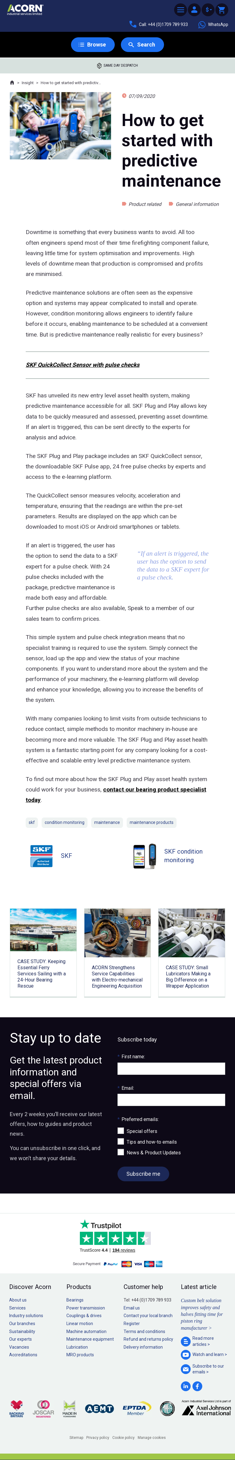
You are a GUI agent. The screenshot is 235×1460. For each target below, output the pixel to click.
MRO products (80, 1354)
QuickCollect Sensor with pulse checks (88, 364)
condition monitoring (64, 822)
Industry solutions (26, 1315)
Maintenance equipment (90, 1339)
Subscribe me (143, 1174)
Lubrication (77, 1347)
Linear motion (79, 1323)
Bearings (75, 1300)
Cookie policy (123, 1438)
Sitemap (76, 1438)
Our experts (20, 1339)
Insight (28, 82)
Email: (126, 1088)
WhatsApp (213, 24)
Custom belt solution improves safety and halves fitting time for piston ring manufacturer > (202, 1314)
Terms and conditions (144, 1331)
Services (17, 1307)
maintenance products (151, 822)
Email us (132, 1307)
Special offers (142, 1131)
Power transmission (85, 1307)
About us (18, 1300)
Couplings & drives (84, 1315)
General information (197, 204)
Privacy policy (97, 1438)
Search (146, 44)
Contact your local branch (148, 1315)
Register (132, 1323)
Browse (96, 44)
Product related (145, 204)
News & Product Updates (154, 1153)
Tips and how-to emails (152, 1142)
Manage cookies (152, 1438)
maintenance (107, 822)
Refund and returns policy (148, 1339)
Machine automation (86, 1331)
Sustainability (22, 1331)
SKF (31, 364)
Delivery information (143, 1347)
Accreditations (23, 1354)
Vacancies (19, 1347)
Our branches (22, 1323)
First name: (131, 1057)
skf (32, 822)
